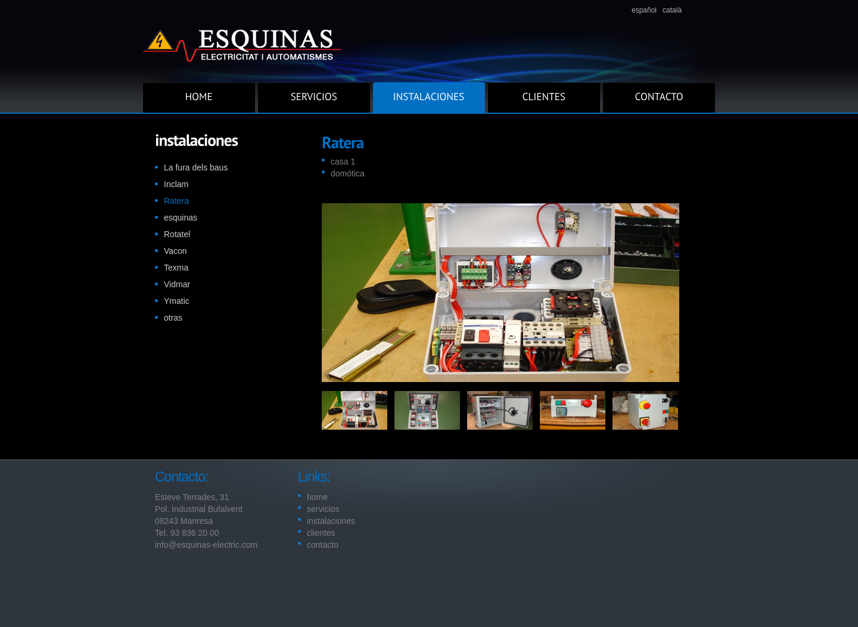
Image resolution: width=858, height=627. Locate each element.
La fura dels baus (196, 167)
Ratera (176, 201)
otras (173, 317)
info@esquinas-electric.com (206, 545)
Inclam (176, 184)
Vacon (175, 251)
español (644, 10)
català (672, 10)
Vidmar (177, 284)
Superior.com (429, 41)
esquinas (180, 217)
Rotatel (177, 234)
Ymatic (176, 301)
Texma (176, 267)
